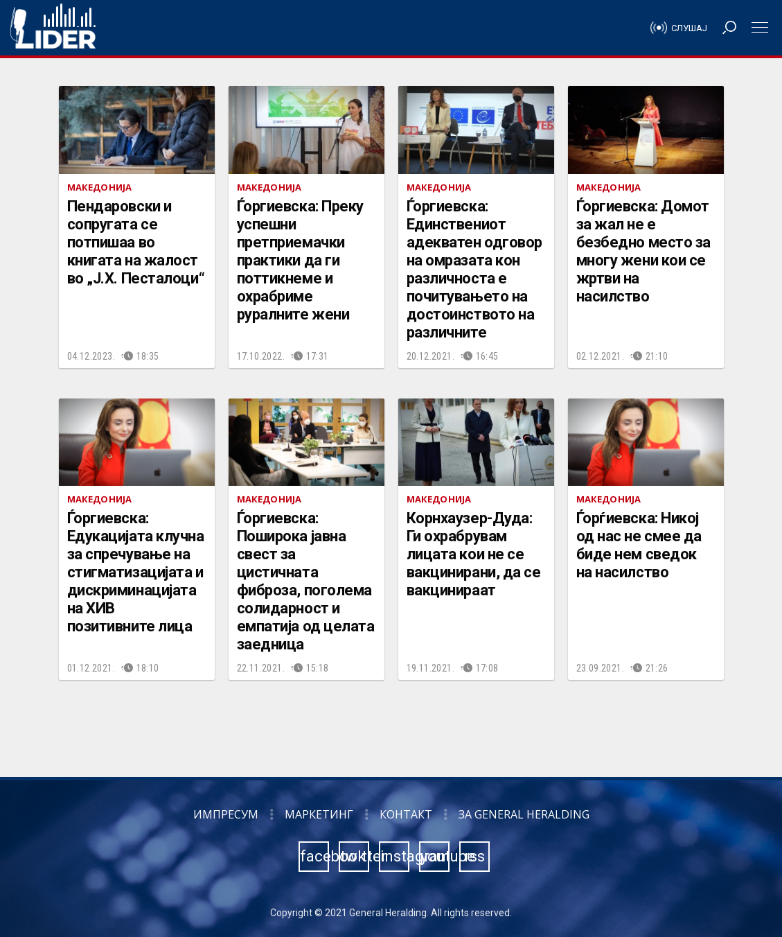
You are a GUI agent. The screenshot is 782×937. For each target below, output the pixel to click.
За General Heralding (524, 814)
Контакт (406, 814)
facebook (314, 856)
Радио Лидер (53, 27)
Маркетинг (319, 814)
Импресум (225, 814)
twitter (354, 856)
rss (474, 856)
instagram (394, 856)
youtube (435, 856)
